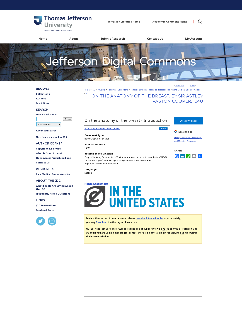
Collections (43, 93)
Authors (41, 98)
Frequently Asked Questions (53, 193)
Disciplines (42, 103)
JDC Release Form (46, 205)
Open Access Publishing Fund (53, 158)
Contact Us (155, 39)
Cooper (197, 89)
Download (188, 120)
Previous (179, 85)
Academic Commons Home (170, 21)
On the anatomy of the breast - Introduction (125, 120)
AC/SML (101, 89)
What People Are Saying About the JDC (54, 187)
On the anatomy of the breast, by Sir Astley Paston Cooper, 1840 (147, 98)
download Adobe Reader (149, 218)
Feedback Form (45, 210)
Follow (163, 128)
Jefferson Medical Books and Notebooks (150, 89)
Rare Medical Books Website (53, 174)
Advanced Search (46, 130)
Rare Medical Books (182, 89)
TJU (93, 89)
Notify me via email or (51, 137)
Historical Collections (118, 89)
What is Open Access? (49, 153)
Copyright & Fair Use (48, 148)
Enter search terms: (46, 114)
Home (87, 89)
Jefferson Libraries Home (124, 21)
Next (192, 85)
